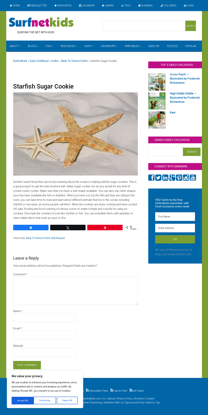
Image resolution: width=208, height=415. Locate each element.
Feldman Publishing (90, 402)
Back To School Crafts (74, 61)
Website (18, 345)
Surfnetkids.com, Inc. (94, 398)
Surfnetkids (20, 61)
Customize (23, 400)
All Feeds (137, 390)
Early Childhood (39, 61)
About (111, 398)
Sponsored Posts (135, 402)
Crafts (55, 61)
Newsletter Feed (97, 390)
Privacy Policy (124, 398)
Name (18, 311)
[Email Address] (175, 228)
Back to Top (153, 402)
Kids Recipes (58, 238)
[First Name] (175, 216)
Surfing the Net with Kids (41, 22)
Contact (150, 398)
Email (17, 328)
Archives (139, 398)
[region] (45, 390)
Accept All (67, 400)
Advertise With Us (113, 402)
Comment (20, 274)
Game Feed (118, 390)
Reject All (45, 400)
